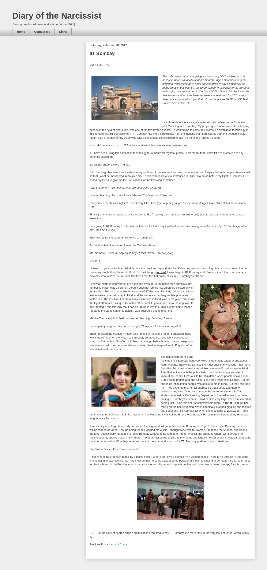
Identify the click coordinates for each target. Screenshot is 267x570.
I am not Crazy (118, 544)
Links (63, 31)
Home (21, 31)
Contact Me (42, 31)
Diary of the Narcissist (56, 15)
